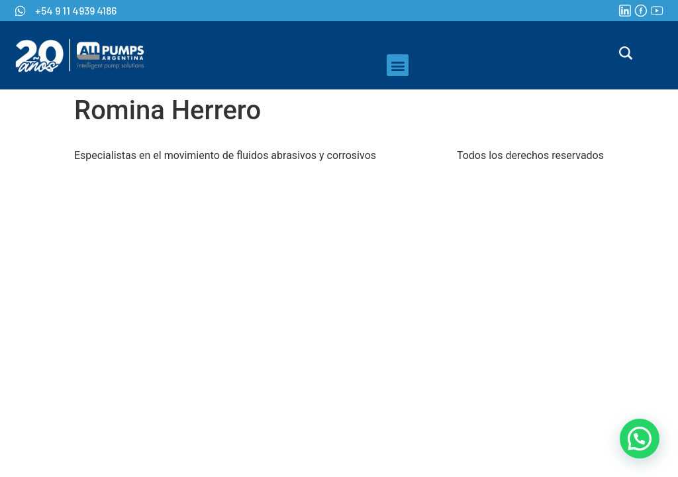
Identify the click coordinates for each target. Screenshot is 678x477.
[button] (398, 65)
